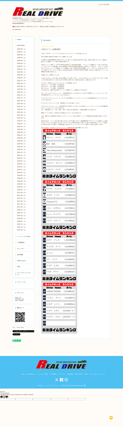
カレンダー (19, 248)
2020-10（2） (21, 126)
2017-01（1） (21, 207)
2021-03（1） (21, 115)
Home (18, 39)
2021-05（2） (21, 109)
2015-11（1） (21, 227)
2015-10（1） (21, 230)
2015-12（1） (21, 224)
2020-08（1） (21, 132)
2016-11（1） (21, 212)
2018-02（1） (21, 187)
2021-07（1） (21, 106)
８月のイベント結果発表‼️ (51, 49)
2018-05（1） (21, 178)
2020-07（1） (21, 135)
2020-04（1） (21, 144)
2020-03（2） (21, 146)
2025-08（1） (21, 49)
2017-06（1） (21, 201)
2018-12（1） (21, 167)
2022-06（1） (21, 89)
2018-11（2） (21, 169)
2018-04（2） (21, 181)
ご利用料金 (19, 242)
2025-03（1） (21, 55)
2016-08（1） (21, 218)
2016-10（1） (21, 215)
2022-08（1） (21, 86)
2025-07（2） (21, 52)
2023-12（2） (21, 69)
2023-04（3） (21, 78)
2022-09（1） (21, 83)
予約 (17, 266)
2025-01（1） (21, 60)
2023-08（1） (21, 72)
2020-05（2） (21, 141)
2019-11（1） (21, 155)
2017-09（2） (21, 192)
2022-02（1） (21, 92)
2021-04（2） (21, 112)
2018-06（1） (21, 175)
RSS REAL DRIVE (19, 327)
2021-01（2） (21, 121)
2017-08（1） (21, 195)
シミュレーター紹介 (22, 236)
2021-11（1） (21, 98)
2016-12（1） (21, 210)
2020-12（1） (21, 123)
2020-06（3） (21, 138)
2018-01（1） (21, 189)
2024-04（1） (21, 63)
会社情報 (19, 254)
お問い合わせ (20, 260)
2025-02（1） (21, 57)
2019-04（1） (21, 161)
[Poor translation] (5, 396)
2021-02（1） (21, 118)
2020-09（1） (21, 129)
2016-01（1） (21, 221)
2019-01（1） (21, 164)
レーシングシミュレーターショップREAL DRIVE (56, 385)
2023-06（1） (21, 75)
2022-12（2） (21, 80)
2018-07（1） (21, 172)
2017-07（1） (21, 198)
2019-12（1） (21, 152)
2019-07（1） (21, 158)
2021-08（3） (21, 103)
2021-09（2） (21, 100)
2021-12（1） (21, 95)
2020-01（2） (21, 149)
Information (20, 45)
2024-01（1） (21, 66)
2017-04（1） (21, 204)
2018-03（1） (21, 184)
